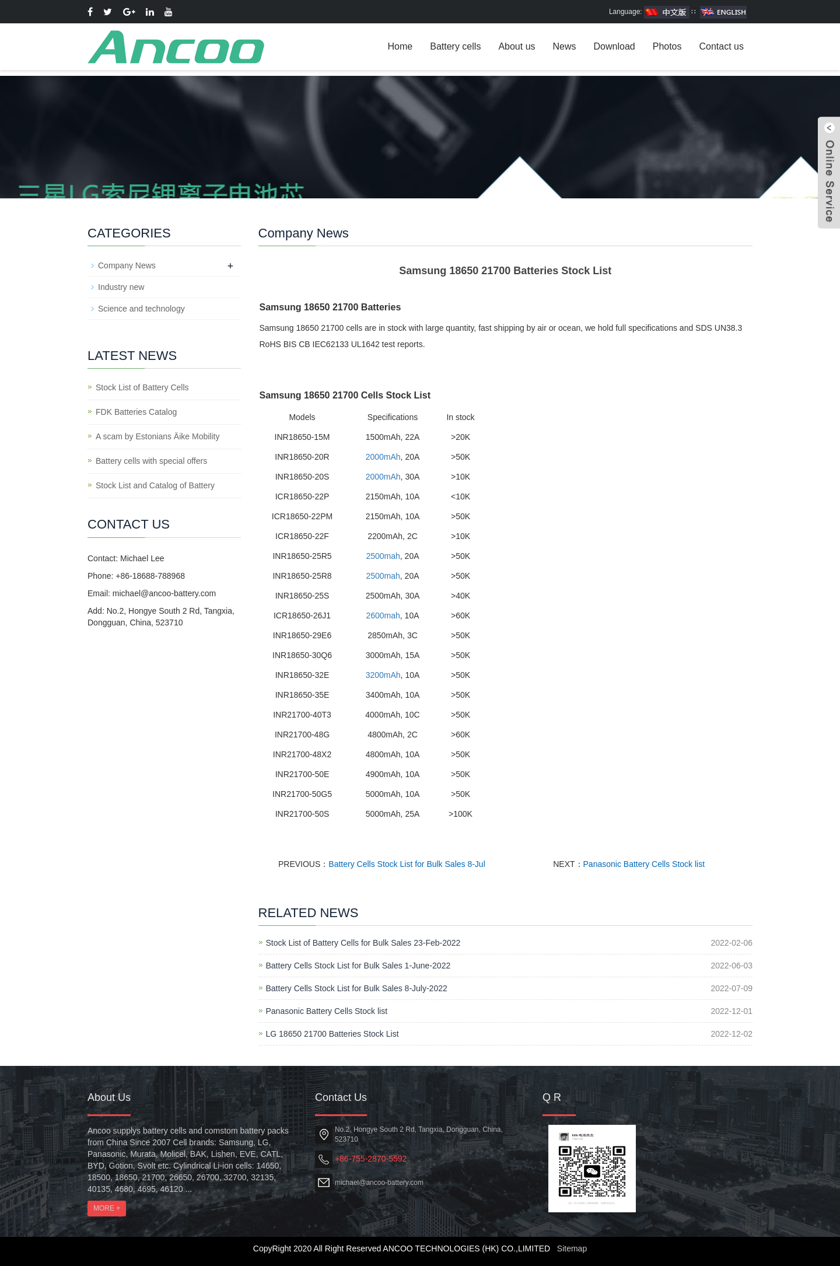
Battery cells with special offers (151, 461)
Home (400, 46)
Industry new (121, 287)
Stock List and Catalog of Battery (155, 485)
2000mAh (383, 456)
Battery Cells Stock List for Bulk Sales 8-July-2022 (356, 988)
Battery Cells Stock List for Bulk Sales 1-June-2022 (358, 965)
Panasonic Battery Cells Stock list (644, 864)
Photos (667, 46)
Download (614, 46)
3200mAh (383, 675)
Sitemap (572, 1248)
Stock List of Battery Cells (142, 387)
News (564, 46)
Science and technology (141, 308)
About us (516, 46)
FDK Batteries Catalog (136, 412)
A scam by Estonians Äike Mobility (157, 436)
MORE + (106, 1208)
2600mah (383, 615)
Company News (127, 265)
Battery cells (455, 46)
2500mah (383, 556)
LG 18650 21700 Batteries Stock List (332, 1033)
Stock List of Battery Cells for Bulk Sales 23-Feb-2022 (363, 942)
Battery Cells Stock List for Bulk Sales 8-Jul (406, 864)
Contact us (721, 46)
